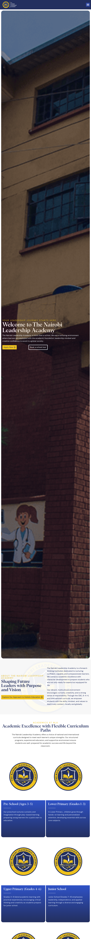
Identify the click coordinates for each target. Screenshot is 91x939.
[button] (88, 5)
